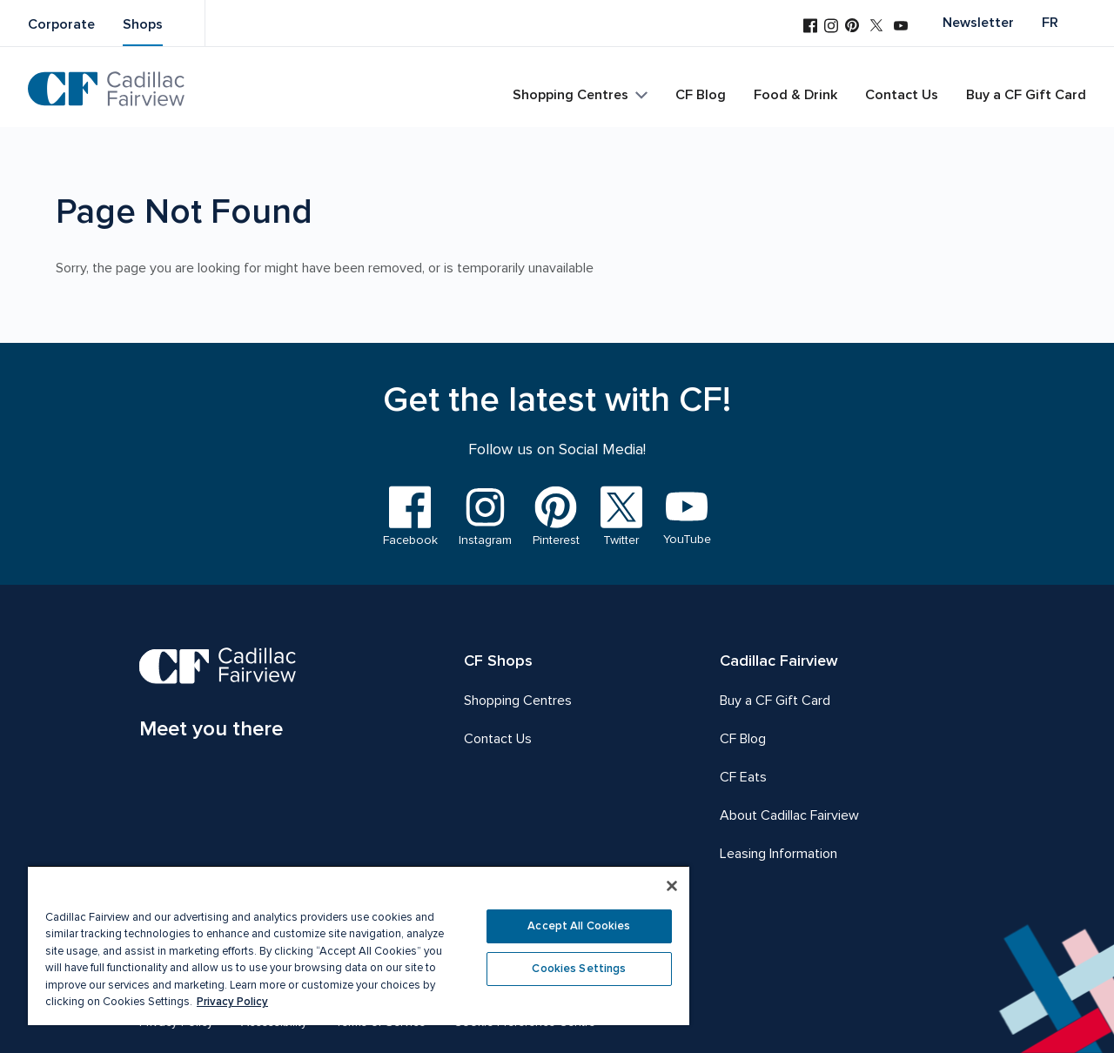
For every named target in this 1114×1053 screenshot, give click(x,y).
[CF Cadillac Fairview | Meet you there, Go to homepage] (218, 696)
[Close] (672, 886)
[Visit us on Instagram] (831, 27)
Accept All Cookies (578, 926)
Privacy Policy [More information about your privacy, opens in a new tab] (232, 1002)
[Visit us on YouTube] (901, 27)
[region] (358, 945)
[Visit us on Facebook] (810, 27)
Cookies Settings (579, 969)
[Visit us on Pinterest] (852, 27)
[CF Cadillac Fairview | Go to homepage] (106, 88)
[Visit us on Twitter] (876, 27)
